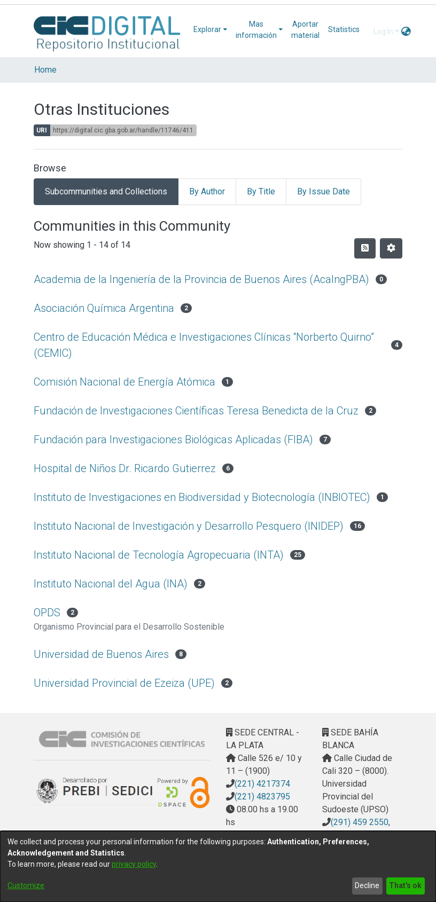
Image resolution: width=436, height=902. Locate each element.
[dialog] (218, 866)
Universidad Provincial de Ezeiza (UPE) (124, 683)
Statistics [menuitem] (344, 29)
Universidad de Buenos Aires (101, 654)
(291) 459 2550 (359, 822)
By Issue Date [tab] (323, 191)
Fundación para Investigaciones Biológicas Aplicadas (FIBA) (173, 439)
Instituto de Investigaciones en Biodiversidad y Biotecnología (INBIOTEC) (202, 497)
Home (45, 70)
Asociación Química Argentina (104, 308)
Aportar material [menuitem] (305, 30)
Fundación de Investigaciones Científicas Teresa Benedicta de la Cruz (196, 410)
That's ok (405, 885)
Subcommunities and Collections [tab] (106, 191)
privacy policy (134, 864)
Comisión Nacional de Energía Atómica (124, 381)
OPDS (47, 612)
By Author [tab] (207, 191)
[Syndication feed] (365, 248)
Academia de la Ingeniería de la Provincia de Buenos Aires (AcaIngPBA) (201, 279)
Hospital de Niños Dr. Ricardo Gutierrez (125, 468)
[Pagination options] (391, 248)
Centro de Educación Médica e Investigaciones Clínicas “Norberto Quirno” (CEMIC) (204, 345)
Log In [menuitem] (383, 31)
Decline (367, 885)
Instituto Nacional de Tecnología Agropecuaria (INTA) (159, 554)
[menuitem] (210, 29)
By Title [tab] (261, 191)
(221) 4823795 (262, 796)
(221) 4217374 (262, 784)
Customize (25, 885)
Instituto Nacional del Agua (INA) (111, 583)
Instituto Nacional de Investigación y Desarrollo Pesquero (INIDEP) (189, 526)
